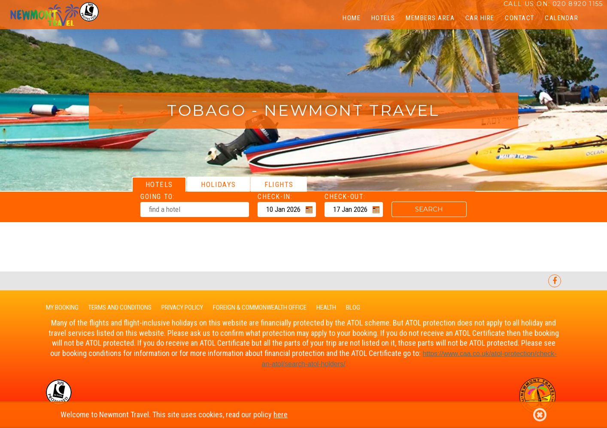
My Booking (62, 307)
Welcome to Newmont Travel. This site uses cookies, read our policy (303, 414)
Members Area (430, 18)
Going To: (157, 197)
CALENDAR (561, 18)
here (280, 414)
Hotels (383, 18)
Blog (353, 307)
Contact (519, 18)
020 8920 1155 (577, 4)
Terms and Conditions (120, 307)
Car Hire (480, 18)
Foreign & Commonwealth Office (260, 307)
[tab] (159, 184)
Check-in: (275, 197)
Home (352, 18)
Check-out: (345, 197)
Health (326, 307)
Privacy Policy (182, 307)
